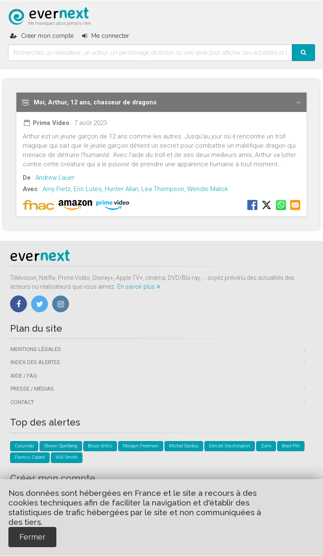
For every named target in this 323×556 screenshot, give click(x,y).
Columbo (24, 446)
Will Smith (67, 457)
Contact (22, 402)
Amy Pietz (56, 189)
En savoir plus (138, 286)
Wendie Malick (207, 189)
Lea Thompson (162, 189)
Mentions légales (36, 349)
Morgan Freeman (141, 446)
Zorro (266, 446)
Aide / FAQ (24, 375)
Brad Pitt (291, 446)
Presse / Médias (32, 389)
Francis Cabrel (30, 457)
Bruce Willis (100, 446)
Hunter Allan (121, 189)
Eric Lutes (88, 189)
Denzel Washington (229, 446)
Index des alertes (35, 362)
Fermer (32, 536)
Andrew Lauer (54, 177)
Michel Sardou (184, 446)
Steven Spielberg (60, 446)
